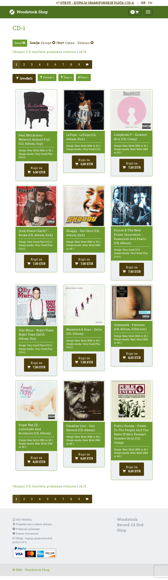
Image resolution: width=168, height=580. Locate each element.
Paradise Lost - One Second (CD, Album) (80, 428)
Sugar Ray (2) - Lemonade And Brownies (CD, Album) (35, 429)
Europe (48, 43)
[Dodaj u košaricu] (36, 170)
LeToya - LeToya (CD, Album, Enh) (81, 137)
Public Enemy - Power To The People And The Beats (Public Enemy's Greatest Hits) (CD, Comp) (131, 434)
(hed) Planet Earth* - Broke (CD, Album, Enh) (36, 233)
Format (47, 77)
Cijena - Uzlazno (79, 43)
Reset (20, 43)
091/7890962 (22, 519)
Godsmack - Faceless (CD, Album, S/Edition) (130, 327)
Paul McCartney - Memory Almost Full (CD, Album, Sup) (34, 139)
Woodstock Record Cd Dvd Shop (130, 524)
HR (143, 3)
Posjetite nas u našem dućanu (32, 524)
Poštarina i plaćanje (26, 529)
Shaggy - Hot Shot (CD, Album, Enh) (82, 233)
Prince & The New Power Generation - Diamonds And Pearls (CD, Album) (130, 236)
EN (150, 3)
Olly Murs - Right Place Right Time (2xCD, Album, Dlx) (36, 334)
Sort (83, 77)
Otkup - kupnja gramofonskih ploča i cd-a (32, 540)
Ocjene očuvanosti (25, 533)
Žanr (66, 77)
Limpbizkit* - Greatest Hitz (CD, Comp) (130, 137)
